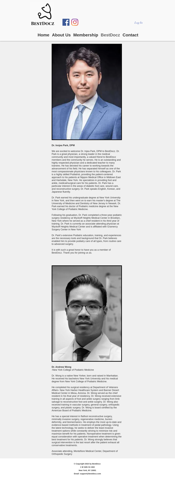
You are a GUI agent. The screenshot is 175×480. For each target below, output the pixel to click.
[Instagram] (74, 22)
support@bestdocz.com (90, 474)
